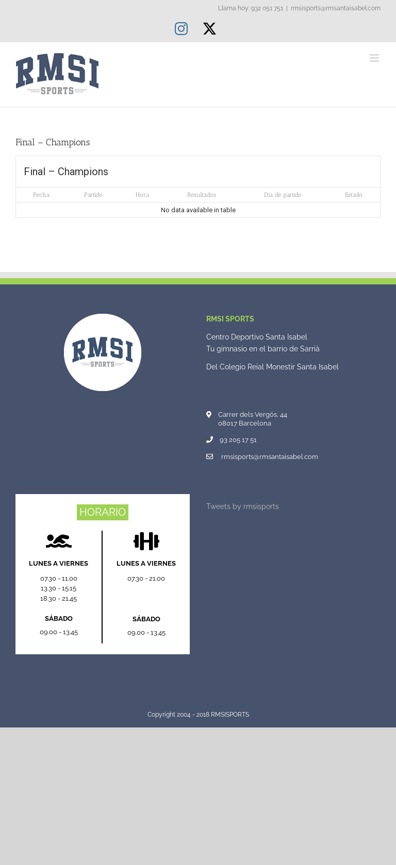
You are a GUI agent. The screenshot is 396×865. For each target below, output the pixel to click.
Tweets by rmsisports (242, 506)
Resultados (201, 194)
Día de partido (283, 194)
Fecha (41, 194)
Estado (353, 194)
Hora (142, 194)
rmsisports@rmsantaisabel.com (336, 8)
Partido (93, 194)
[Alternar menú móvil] (375, 58)
